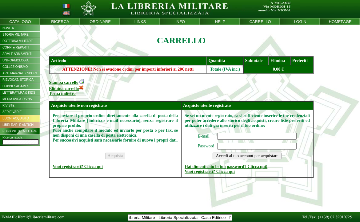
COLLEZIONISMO (15, 66)
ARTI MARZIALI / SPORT (20, 73)
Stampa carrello (63, 82)
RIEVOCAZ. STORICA (18, 79)
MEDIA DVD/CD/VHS (17, 99)
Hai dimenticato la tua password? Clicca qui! (226, 166)
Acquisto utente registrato (207, 105)
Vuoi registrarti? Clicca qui (78, 166)
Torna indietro (62, 93)
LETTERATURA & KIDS (18, 92)
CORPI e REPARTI (15, 47)
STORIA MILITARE (15, 34)
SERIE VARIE (12, 112)
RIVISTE (8, 105)
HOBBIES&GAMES (15, 86)
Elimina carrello (66, 88)
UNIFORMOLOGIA (15, 60)
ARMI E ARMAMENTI (17, 54)
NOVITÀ (8, 28)
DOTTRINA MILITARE (17, 41)
